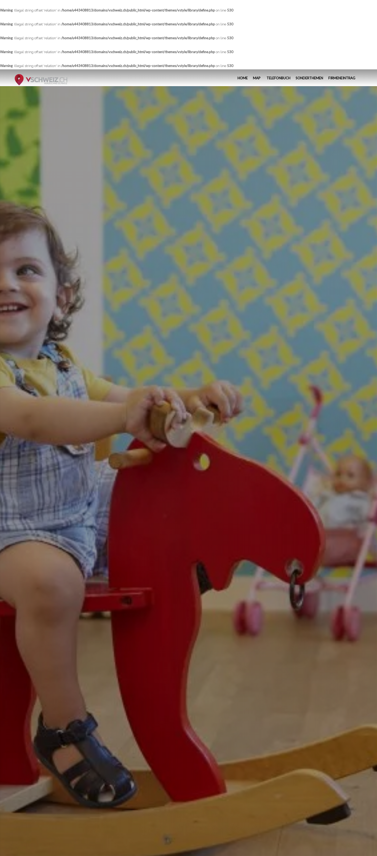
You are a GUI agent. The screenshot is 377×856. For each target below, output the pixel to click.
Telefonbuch (278, 78)
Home (242, 78)
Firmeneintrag (341, 78)
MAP (256, 78)
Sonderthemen (309, 78)
